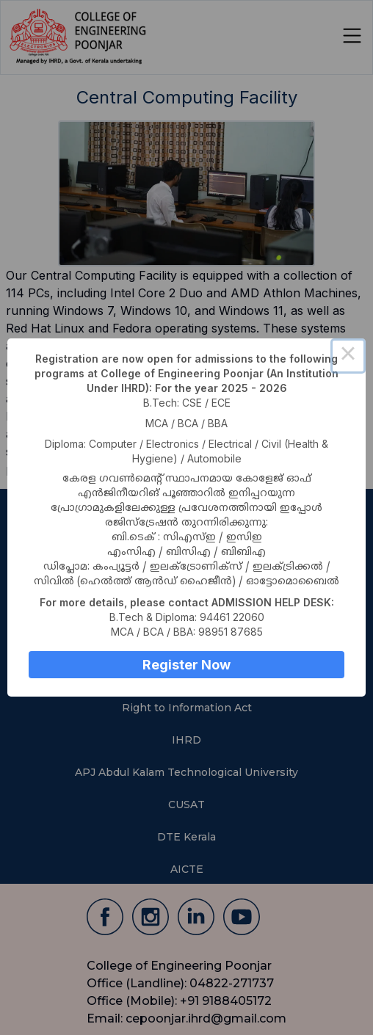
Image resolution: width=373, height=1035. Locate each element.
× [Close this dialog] (348, 356)
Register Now (186, 664)
